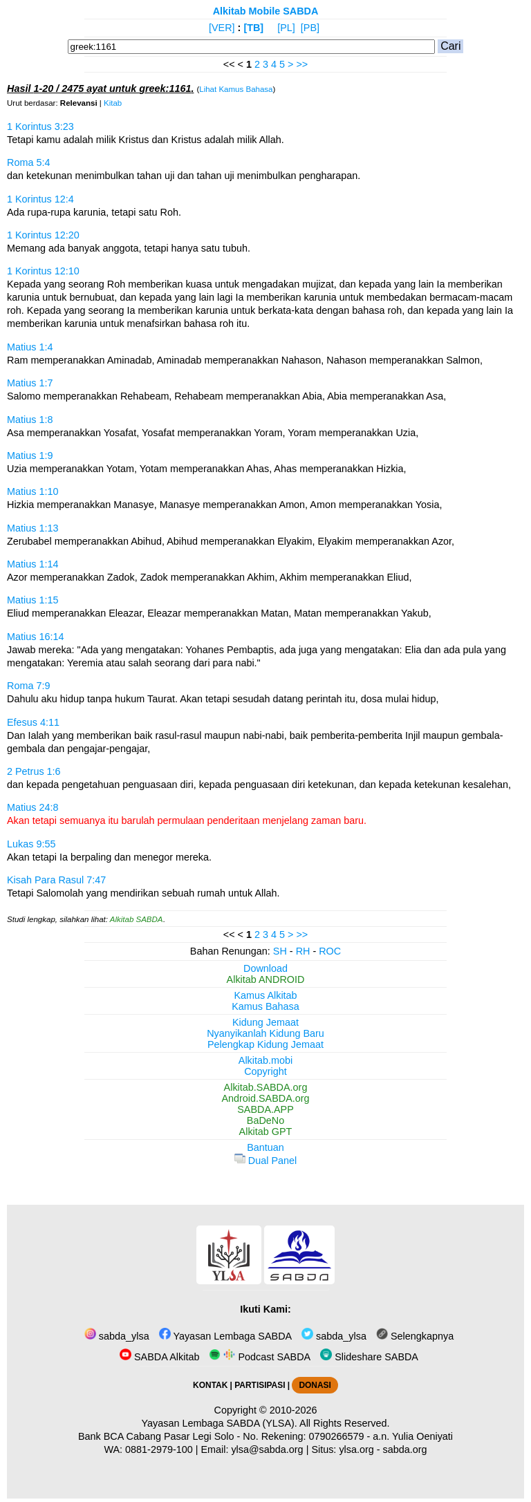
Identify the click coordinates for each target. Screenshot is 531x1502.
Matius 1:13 (32, 528)
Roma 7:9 (28, 685)
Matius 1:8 (30, 419)
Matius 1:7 (30, 382)
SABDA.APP (265, 1109)
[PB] (310, 27)
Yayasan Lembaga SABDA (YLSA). (219, 1423)
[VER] (222, 27)
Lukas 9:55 (31, 843)
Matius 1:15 (32, 600)
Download (265, 968)
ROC (330, 951)
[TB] (253, 27)
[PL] (286, 27)
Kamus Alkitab (265, 995)
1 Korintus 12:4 (40, 199)
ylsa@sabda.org (267, 1449)
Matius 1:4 (30, 347)
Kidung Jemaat (265, 1022)
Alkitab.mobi (265, 1060)
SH (280, 951)
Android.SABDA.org (265, 1098)
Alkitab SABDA (136, 919)
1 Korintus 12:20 (43, 235)
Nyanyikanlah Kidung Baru (265, 1033)
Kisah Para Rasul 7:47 (56, 879)
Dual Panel (265, 1160)
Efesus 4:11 (33, 722)
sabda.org (405, 1449)
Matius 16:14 (35, 636)
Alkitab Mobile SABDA (266, 11)
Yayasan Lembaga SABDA (225, 1336)
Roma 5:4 (28, 162)
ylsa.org (356, 1449)
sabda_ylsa (116, 1336)
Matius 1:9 (30, 455)
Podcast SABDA (259, 1356)
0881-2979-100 (159, 1449)
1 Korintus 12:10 (43, 270)
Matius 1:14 (32, 564)
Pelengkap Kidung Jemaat (265, 1044)
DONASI (314, 1385)
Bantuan (265, 1147)
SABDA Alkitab (159, 1356)
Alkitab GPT (265, 1131)
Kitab (113, 103)
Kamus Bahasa (265, 1006)
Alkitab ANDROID (266, 979)
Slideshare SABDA (369, 1356)
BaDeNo (265, 1120)
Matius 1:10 (32, 491)
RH (303, 951)
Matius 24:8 (32, 807)
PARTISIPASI (259, 1385)
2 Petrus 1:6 (34, 771)
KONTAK (210, 1385)
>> (302, 64)
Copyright (265, 1071)
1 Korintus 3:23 (40, 126)
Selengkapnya (415, 1336)
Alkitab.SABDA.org (266, 1087)
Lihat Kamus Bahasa (235, 89)
